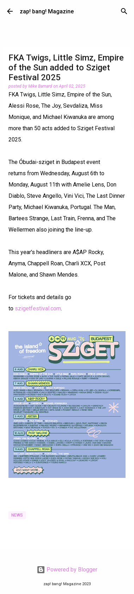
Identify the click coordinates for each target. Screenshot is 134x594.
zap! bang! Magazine (47, 11)
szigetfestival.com (38, 308)
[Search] (124, 11)
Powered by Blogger (67, 569)
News (17, 515)
